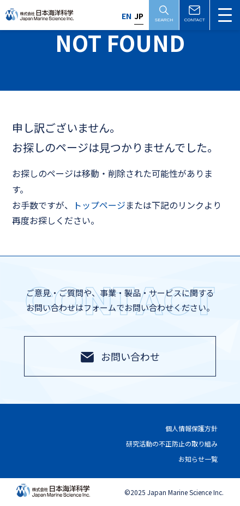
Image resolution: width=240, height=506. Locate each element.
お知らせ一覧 (198, 458)
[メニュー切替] (225, 15)
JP (138, 15)
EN (126, 15)
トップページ (99, 204)
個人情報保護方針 (191, 428)
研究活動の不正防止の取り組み (172, 443)
